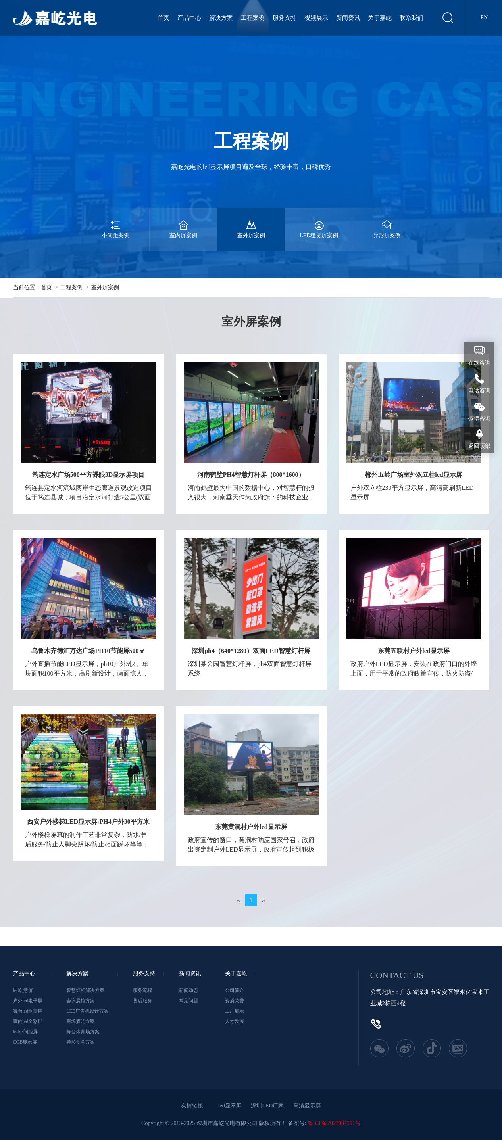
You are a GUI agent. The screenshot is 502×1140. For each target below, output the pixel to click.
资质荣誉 (234, 1001)
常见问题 (188, 1001)
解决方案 (221, 18)
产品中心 (189, 18)
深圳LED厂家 (267, 1106)
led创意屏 (23, 990)
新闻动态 (188, 990)
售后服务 (142, 1001)
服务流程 (142, 990)
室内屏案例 (183, 223)
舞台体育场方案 (83, 1031)
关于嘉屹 (380, 18)
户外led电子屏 (28, 1001)
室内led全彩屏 (28, 1021)
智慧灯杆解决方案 (85, 990)
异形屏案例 (387, 223)
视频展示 (316, 18)
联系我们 (411, 18)
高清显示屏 (307, 1106)
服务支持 (284, 18)
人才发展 (234, 1021)
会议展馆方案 (80, 1001)
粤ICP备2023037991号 (334, 1123)
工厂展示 (234, 1011)
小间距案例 (115, 223)
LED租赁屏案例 (319, 223)
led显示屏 (230, 1106)
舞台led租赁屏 (28, 1011)
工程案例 (253, 18)
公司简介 (234, 990)
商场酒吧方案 (80, 1021)
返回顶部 (479, 446)
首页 (163, 18)
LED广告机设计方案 (87, 1011)
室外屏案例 (251, 223)
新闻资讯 (348, 18)
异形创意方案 (80, 1042)
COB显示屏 (25, 1042)
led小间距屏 (25, 1031)
